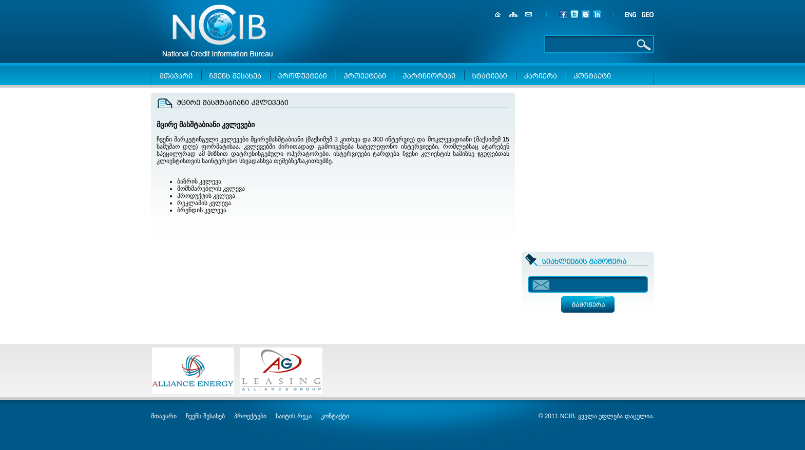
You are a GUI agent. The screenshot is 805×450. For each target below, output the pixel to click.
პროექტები (250, 416)
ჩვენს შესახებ (205, 416)
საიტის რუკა (293, 416)
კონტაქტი (335, 416)
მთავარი (164, 416)
